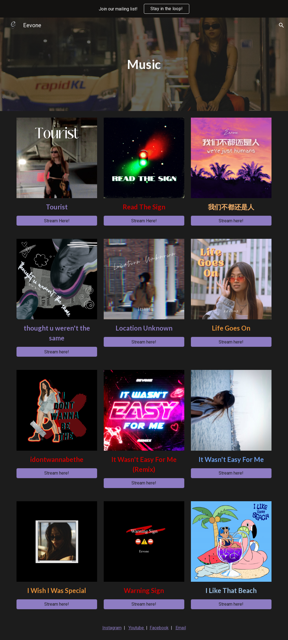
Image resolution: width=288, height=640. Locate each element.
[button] (281, 25)
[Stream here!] (231, 221)
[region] (144, 9)
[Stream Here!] (57, 221)
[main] (144, 64)
